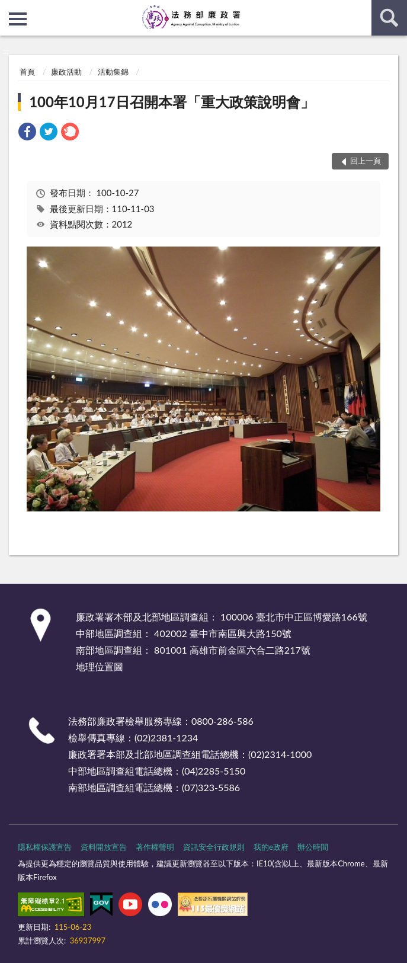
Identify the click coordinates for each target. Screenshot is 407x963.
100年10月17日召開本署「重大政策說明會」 (171, 101)
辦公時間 (312, 847)
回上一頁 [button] (365, 160)
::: (9, 9)
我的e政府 (271, 847)
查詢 (389, 18)
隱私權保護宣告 (45, 847)
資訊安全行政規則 (214, 847)
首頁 (27, 71)
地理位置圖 (99, 666)
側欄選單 (18, 18)
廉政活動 (66, 71)
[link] (27, 133)
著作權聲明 (155, 847)
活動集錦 (113, 71)
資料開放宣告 (104, 847)
